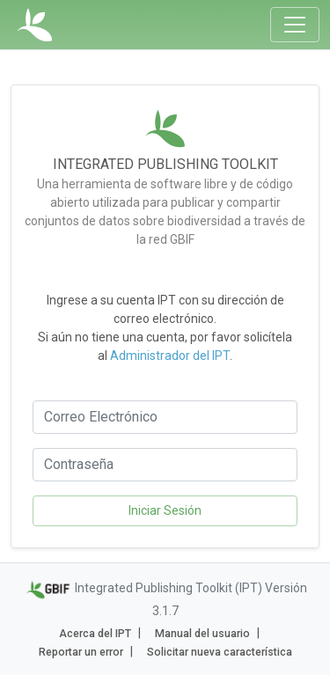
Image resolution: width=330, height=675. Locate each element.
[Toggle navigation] (294, 24)
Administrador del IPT (170, 356)
